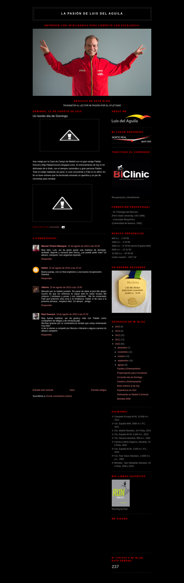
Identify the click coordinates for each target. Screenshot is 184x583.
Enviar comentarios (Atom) (59, 396)
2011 (118, 339)
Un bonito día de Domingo (129, 377)
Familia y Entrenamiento (128, 368)
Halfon (44, 268)
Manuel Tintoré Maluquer (54, 246)
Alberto (45, 287)
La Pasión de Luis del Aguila (92, 13)
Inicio (72, 390)
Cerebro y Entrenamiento (129, 381)
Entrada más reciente (43, 390)
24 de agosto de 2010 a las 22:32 (72, 314)
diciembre (123, 347)
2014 (118, 331)
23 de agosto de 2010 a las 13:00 (66, 287)
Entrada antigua (98, 390)
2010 (118, 344)
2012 (118, 335)
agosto (121, 365)
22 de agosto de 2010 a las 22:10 (65, 268)
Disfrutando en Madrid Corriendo (132, 394)
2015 (118, 326)
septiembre (123, 360)
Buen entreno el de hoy (128, 386)
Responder (46, 259)
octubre (121, 356)
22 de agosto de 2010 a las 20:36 (84, 246)
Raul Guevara (48, 314)
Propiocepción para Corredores (132, 373)
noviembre (123, 352)
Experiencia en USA (126, 390)
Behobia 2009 (123, 399)
